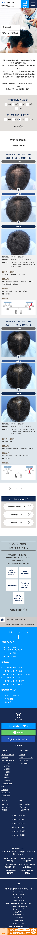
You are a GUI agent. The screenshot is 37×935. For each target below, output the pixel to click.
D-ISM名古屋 (8, 699)
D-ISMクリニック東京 (11, 695)
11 (15, 488)
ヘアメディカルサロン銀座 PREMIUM (16, 674)
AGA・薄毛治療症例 (7, 760)
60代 (20, 109)
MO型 (9, 119)
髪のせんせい (18, 921)
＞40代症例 (6, 769)
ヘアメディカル (18, 897)
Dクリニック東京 (18, 819)
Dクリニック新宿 (18, 823)
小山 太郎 (27, 859)
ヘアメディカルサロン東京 (12, 677)
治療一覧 (22, 754)
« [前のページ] (11, 488)
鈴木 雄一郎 (10, 866)
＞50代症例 (6, 772)
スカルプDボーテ (18, 915)
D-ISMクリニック (18, 900)
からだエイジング (18, 923)
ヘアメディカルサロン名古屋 (13, 681)
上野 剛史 (27, 872)
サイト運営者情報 (24, 810)
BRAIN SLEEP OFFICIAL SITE (18, 926)
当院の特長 (4, 757)
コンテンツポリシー (25, 804)
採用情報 (4, 810)
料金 (2, 787)
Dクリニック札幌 (18, 815)
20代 (9, 104)
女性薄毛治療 (23, 763)
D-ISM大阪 (7, 702)
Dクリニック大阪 (18, 831)
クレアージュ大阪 (9, 653)
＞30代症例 (6, 766)
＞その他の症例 (7, 784)
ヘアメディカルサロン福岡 (12, 684)
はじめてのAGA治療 (7, 754)
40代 (23, 104)
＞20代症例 (6, 763)
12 (21, 488)
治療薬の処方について (26, 757)
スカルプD (18, 912)
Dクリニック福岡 (18, 835)
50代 (31, 104)
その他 (31, 119)
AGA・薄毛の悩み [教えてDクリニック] (18, 903)
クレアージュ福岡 (9, 656)
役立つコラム (5, 792)
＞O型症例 (5, 778)
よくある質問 (5, 795)
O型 (23, 119)
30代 (16, 104)
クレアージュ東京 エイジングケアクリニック (18, 889)
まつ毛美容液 (18, 918)
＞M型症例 (5, 775)
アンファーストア (18, 909)
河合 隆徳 (27, 866)
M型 (16, 119)
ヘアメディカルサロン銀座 (12, 671)
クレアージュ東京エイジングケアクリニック (12, 648)
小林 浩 (10, 859)
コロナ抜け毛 (23, 760)
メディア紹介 (5, 804)
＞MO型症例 (6, 781)
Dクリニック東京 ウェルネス (18, 906)
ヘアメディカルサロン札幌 (12, 667)
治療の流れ (4, 789)
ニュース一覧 (5, 807)
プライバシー (23, 807)
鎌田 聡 (10, 872)
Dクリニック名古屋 (18, 827)
